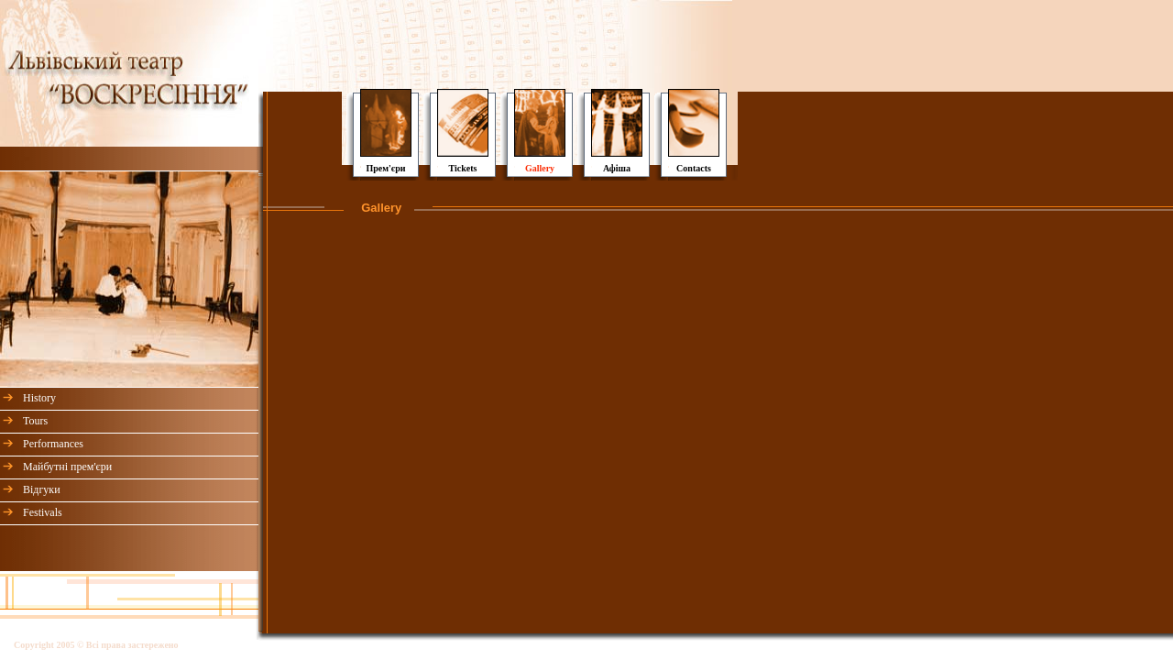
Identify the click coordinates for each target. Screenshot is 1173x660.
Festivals (42, 512)
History (39, 397)
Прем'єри (385, 168)
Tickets (463, 168)
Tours (35, 420)
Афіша (616, 168)
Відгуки (41, 489)
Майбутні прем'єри (67, 466)
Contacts (693, 168)
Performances (53, 443)
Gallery (539, 168)
